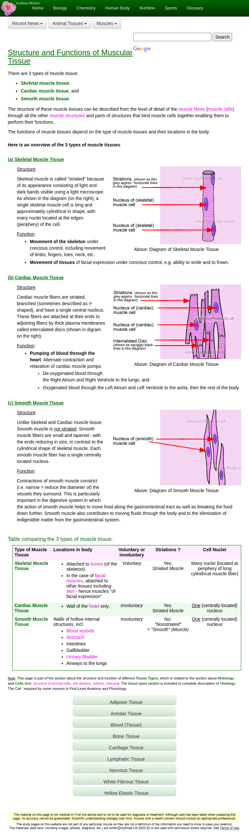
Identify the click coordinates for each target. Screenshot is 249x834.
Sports (171, 8)
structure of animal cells (52, 683)
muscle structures (67, 115)
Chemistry (86, 8)
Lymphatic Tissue (126, 759)
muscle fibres (191, 109)
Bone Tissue (126, 736)
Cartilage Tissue (126, 747)
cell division (82, 683)
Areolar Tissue (126, 713)
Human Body (117, 8)
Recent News (27, 23)
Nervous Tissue (126, 770)
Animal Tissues (70, 23)
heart (94, 606)
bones (96, 563)
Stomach (75, 637)
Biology (60, 8)
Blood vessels (80, 630)
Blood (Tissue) (126, 725)
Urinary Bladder (82, 656)
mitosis (98, 683)
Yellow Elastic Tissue (126, 793)
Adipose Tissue (126, 702)
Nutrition (147, 8)
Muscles (107, 23)
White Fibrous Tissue (126, 781)
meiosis (112, 683)
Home (37, 8)
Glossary (195, 8)
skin (70, 591)
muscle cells (220, 109)
